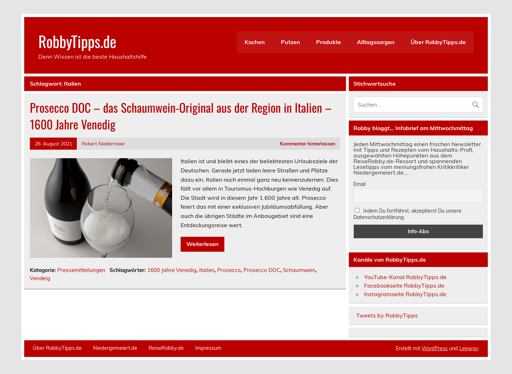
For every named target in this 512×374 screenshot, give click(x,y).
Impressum (208, 348)
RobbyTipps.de (77, 41)
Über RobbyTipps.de (438, 42)
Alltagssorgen (376, 42)
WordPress (435, 348)
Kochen (255, 42)
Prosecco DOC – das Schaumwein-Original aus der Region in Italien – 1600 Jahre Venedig (181, 115)
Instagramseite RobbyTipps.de (405, 294)
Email (359, 184)
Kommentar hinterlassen (307, 143)
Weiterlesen (202, 243)
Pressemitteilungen (81, 270)
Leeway (468, 348)
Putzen (290, 42)
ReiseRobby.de (166, 348)
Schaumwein (299, 270)
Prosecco (229, 270)
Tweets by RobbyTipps (387, 315)
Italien (206, 270)
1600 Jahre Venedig (171, 270)
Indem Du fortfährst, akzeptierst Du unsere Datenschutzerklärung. (407, 214)
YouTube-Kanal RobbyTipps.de (405, 276)
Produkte (328, 42)
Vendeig (40, 278)
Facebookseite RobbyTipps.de (404, 285)
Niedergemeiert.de (115, 348)
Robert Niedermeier (103, 143)
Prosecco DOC (262, 270)
